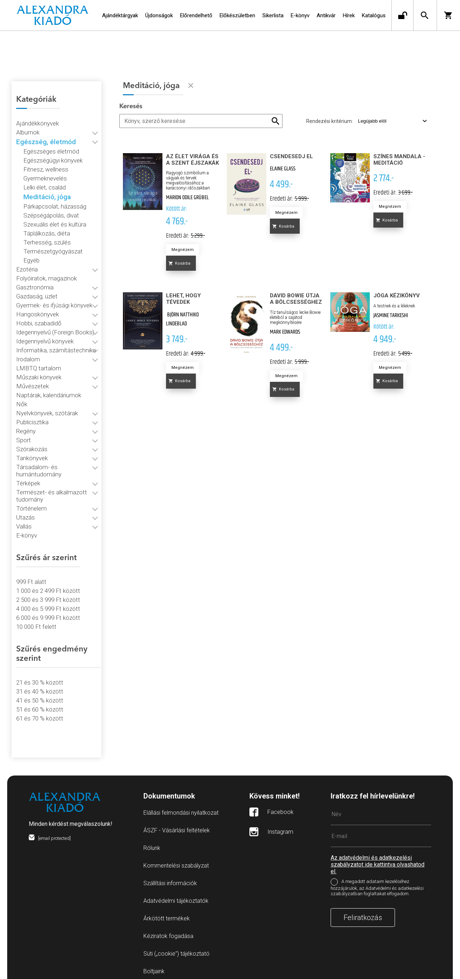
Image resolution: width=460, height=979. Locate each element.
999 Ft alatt (31, 568)
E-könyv (26, 521)
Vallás (24, 512)
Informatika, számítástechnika (56, 336)
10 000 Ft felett (36, 613)
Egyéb (31, 246)
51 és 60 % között (39, 695)
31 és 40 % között (39, 677)
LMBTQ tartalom (38, 354)
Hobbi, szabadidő (38, 309)
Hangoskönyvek (37, 300)
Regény (26, 417)
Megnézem (182, 249)
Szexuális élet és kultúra (54, 210)
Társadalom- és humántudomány (38, 457)
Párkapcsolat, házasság (54, 192)
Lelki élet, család (44, 173)
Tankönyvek (32, 444)
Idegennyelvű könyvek (45, 327)
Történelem (31, 494)
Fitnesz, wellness (45, 155)
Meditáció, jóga (47, 183)
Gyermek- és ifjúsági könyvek (54, 291)
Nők (21, 390)
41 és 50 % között (39, 686)
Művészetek (32, 372)
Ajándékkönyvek (37, 109)
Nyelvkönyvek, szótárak (47, 399)
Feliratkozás (363, 890)
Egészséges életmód (51, 137)
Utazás (25, 503)
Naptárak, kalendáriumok (48, 381)
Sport (23, 426)
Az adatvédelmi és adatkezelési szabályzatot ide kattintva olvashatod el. (377, 837)
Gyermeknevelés (45, 164)
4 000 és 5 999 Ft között (48, 595)
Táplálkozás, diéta (46, 219)
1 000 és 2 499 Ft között (48, 577)
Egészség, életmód (46, 128)
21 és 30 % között (39, 668)
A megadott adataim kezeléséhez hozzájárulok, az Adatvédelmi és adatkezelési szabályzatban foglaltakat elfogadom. (377, 860)
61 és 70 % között (39, 704)
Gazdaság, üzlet (37, 282)
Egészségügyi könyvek (53, 146)
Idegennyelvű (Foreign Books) (55, 318)
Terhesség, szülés (47, 228)
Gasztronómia (35, 273)
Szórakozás (31, 435)
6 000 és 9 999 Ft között (48, 604)
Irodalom (28, 345)
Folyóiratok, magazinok (46, 264)
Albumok (28, 118)
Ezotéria (27, 255)
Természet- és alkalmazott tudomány (51, 482)
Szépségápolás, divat (51, 201)
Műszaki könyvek (38, 363)
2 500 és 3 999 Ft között (48, 586)
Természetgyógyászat (53, 237)
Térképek (28, 469)
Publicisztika (32, 408)
